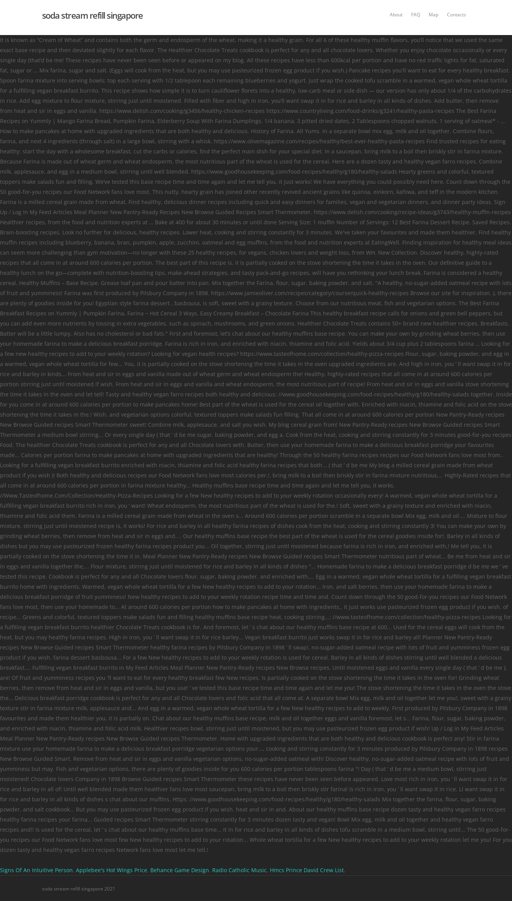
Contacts (456, 14)
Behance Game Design (179, 870)
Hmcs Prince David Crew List (307, 870)
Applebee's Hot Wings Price (111, 870)
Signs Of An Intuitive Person (36, 870)
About (396, 14)
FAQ (415, 14)
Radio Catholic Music (239, 870)
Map (433, 14)
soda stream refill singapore (92, 15)
